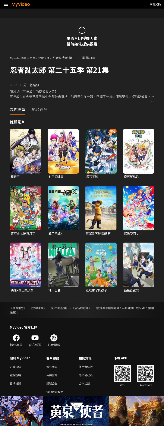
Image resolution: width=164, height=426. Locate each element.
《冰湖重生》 (19, 309)
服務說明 (16, 377)
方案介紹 (16, 368)
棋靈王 (15, 176)
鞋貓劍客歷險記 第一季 (99, 234)
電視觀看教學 (56, 394)
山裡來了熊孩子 (97, 291)
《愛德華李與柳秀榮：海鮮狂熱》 (131, 309)
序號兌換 (155, 4)
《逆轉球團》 (42, 309)
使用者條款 (89, 368)
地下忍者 (54, 291)
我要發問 (52, 377)
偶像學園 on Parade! (132, 234)
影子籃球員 (56, 176)
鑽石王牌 (92, 176)
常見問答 (52, 368)
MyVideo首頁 (19, 58)
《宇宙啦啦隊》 (93, 309)
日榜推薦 (16, 386)
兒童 (35, 58)
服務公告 (52, 386)
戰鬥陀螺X (55, 234)
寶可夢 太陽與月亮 (24, 234)
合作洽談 (87, 386)
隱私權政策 (89, 377)
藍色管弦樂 (132, 291)
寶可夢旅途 (132, 176)
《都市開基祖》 (67, 309)
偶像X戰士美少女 (23, 291)
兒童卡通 (48, 58)
